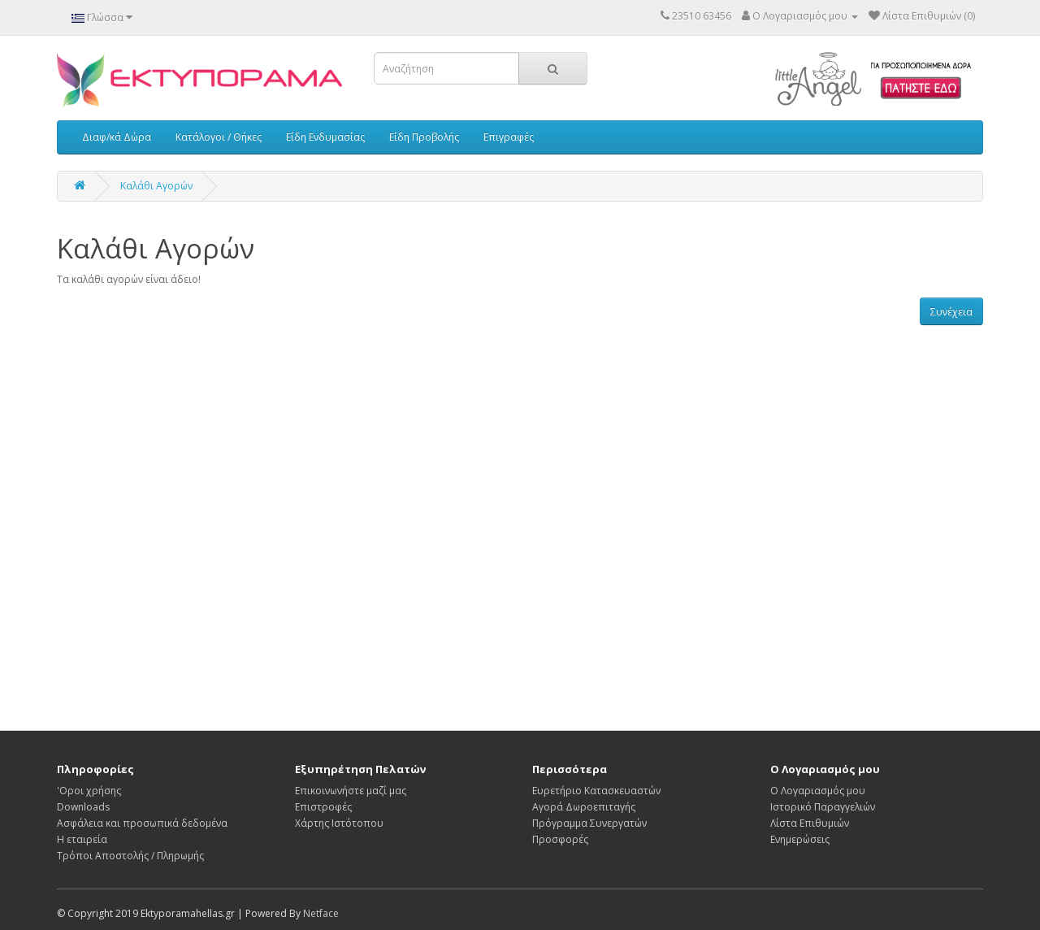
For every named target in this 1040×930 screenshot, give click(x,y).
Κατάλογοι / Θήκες (219, 137)
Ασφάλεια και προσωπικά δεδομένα (142, 823)
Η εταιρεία (82, 839)
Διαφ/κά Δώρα (116, 137)
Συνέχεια (951, 312)
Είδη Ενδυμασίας (325, 137)
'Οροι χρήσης (89, 790)
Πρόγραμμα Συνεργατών (589, 823)
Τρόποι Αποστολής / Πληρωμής (130, 856)
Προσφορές (560, 839)
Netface (321, 913)
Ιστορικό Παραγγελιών (822, 807)
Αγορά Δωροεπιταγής (583, 807)
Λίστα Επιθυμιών (809, 823)
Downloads (83, 807)
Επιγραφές (508, 137)
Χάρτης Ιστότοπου (339, 823)
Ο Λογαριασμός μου (817, 790)
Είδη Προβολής (424, 137)
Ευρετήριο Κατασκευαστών (596, 790)
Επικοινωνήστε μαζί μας (350, 790)
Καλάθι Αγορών (156, 186)
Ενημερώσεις (800, 839)
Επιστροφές (323, 807)
